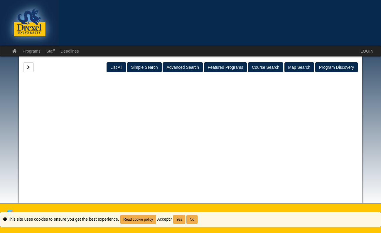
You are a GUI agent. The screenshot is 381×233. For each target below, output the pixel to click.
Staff (50, 51)
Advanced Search (182, 67)
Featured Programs (225, 67)
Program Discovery (336, 67)
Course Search (265, 67)
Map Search (299, 67)
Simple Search (144, 67)
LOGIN (366, 51)
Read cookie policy (138, 219)
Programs (32, 51)
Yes (179, 219)
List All (116, 67)
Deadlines (69, 51)
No (192, 219)
